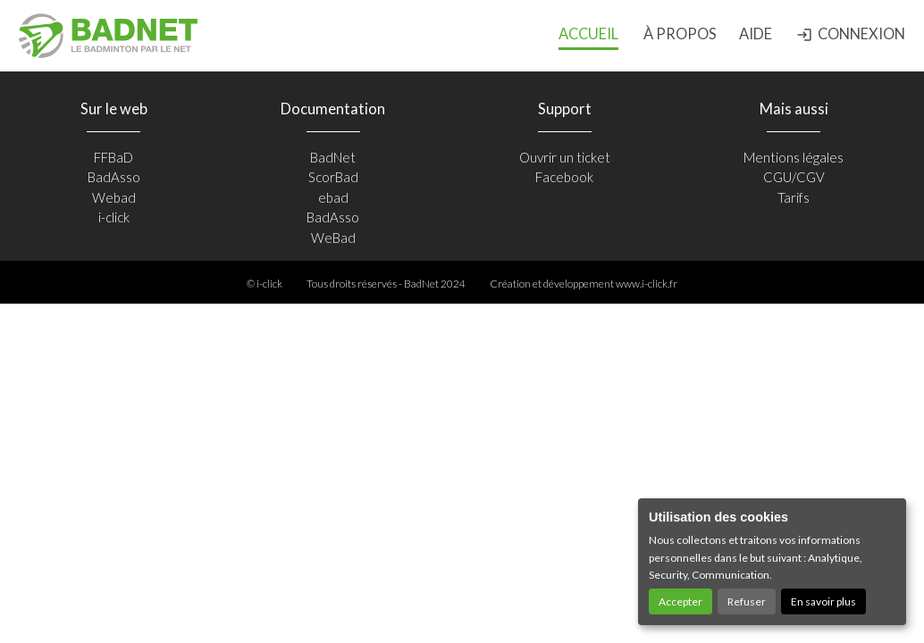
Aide (755, 34)
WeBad (333, 238)
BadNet (333, 157)
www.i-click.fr (646, 283)
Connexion (850, 34)
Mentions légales (793, 157)
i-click (114, 217)
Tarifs (793, 197)
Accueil (588, 34)
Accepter (680, 601)
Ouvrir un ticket (564, 157)
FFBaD (113, 157)
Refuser (746, 601)
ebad (333, 197)
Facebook (564, 177)
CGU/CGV (794, 177)
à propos (680, 34)
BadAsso (114, 177)
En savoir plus (823, 601)
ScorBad (333, 177)
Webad (114, 197)
